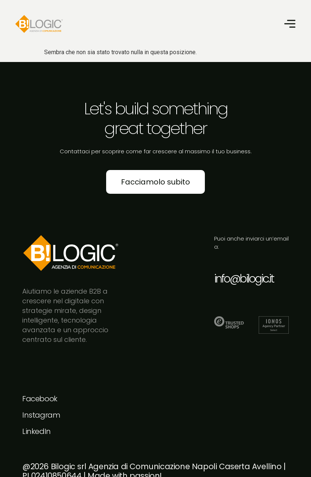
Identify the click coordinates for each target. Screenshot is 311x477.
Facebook (40, 398)
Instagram (41, 415)
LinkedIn (36, 431)
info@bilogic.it (244, 279)
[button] (289, 23)
